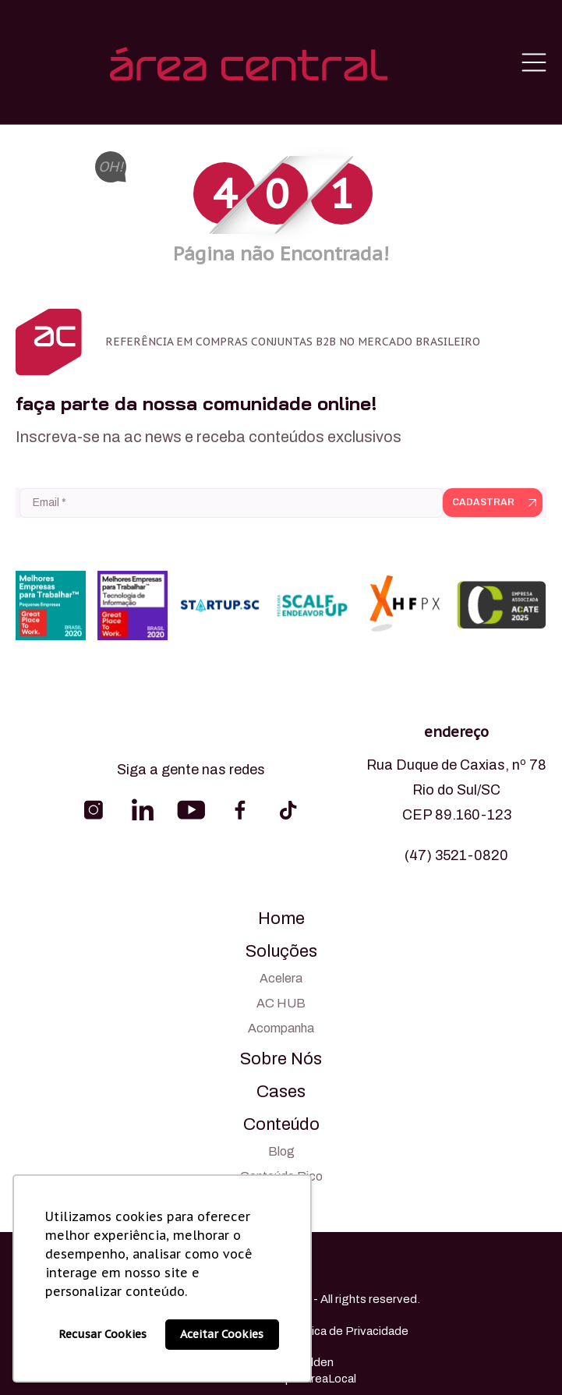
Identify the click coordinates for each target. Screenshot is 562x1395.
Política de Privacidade (347, 1331)
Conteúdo (281, 1124)
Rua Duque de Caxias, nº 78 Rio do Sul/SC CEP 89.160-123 (456, 790)
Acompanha (281, 1028)
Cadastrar (483, 502)
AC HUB (281, 1003)
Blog (281, 1151)
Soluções (281, 951)
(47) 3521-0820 (456, 855)
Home (281, 918)
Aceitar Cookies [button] (221, 1333)
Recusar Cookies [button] (102, 1333)
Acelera (281, 978)
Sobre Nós (281, 1059)
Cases (281, 1091)
